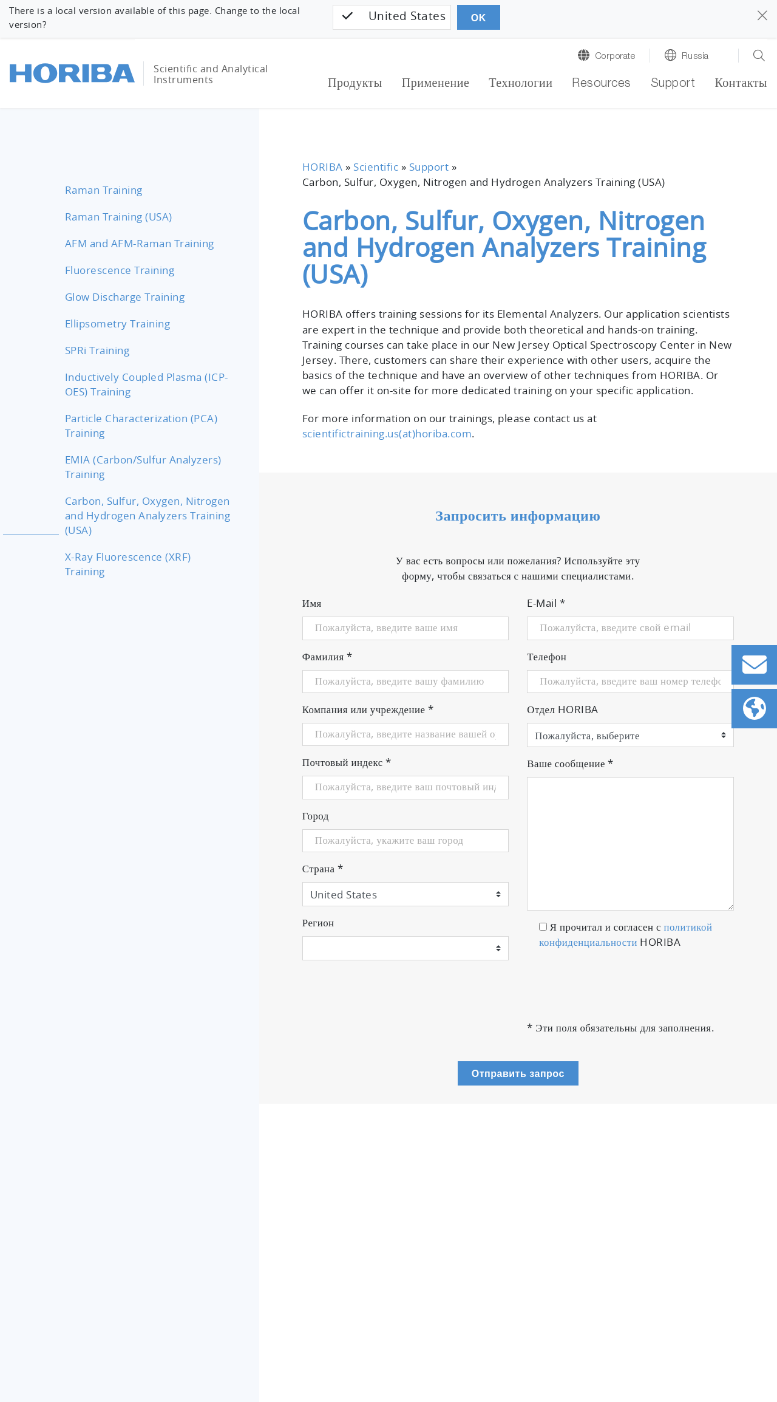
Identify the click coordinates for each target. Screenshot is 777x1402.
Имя (312, 604)
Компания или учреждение (368, 710)
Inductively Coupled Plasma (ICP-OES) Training (146, 385)
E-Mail (546, 604)
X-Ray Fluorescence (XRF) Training (128, 565)
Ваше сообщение (570, 764)
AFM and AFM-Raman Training (139, 244)
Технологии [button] (520, 84)
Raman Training (104, 191)
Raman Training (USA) (118, 217)
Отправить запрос (518, 1074)
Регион (318, 923)
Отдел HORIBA (563, 710)
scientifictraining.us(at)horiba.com (387, 434)
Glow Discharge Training (125, 298)
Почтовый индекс (347, 763)
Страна (323, 869)
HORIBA (322, 168)
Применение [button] (436, 84)
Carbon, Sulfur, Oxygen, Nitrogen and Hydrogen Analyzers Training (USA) (148, 516)
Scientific (375, 168)
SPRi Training (97, 351)
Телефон (546, 657)
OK (478, 18)
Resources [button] (601, 84)
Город (315, 816)
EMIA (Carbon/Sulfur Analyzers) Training (143, 468)
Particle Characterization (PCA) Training (141, 426)
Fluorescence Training (120, 271)
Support (673, 84)
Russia (695, 56)
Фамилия (327, 657)
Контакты (740, 84)
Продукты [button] (355, 84)
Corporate (615, 56)
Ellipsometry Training (118, 324)
